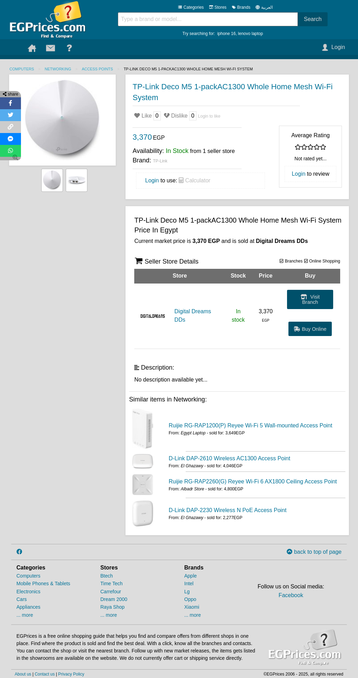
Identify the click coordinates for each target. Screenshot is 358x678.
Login (152, 180)
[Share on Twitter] (10, 115)
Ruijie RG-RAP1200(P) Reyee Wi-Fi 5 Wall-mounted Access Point (250, 425)
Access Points (97, 69)
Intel (188, 583)
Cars (21, 599)
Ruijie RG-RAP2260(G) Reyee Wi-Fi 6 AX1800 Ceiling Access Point (253, 481)
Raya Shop (112, 607)
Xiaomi (191, 607)
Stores (218, 7)
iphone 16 (226, 33)
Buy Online (310, 329)
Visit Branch (310, 299)
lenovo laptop (250, 33)
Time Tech (111, 583)
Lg (187, 591)
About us (23, 674)
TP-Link (160, 161)
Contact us (45, 674)
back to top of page (314, 552)
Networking (58, 69)
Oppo (190, 599)
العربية (267, 7)
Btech (106, 576)
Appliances (28, 607)
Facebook (291, 595)
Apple (190, 576)
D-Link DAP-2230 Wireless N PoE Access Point (227, 510)
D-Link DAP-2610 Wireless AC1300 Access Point (229, 458)
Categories (190, 7)
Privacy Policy (71, 674)
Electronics (28, 591)
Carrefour (110, 591)
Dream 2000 (113, 599)
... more (24, 615)
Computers (21, 69)
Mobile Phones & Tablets (43, 583)
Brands (241, 7)
